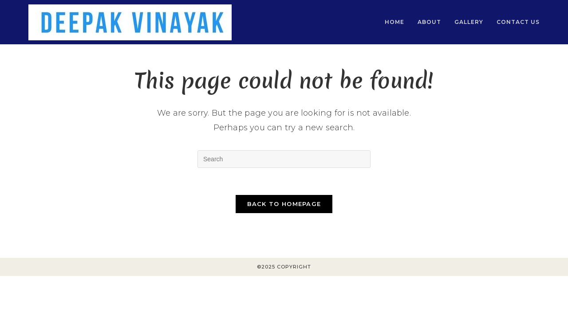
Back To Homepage (284, 203)
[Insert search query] (284, 159)
